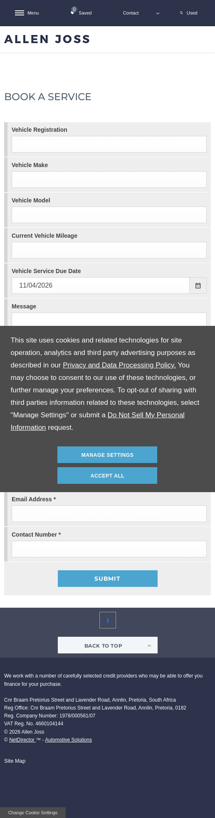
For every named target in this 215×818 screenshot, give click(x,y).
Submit (107, 578)
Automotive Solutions (68, 740)
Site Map (14, 761)
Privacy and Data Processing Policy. (119, 365)
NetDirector (22, 740)
